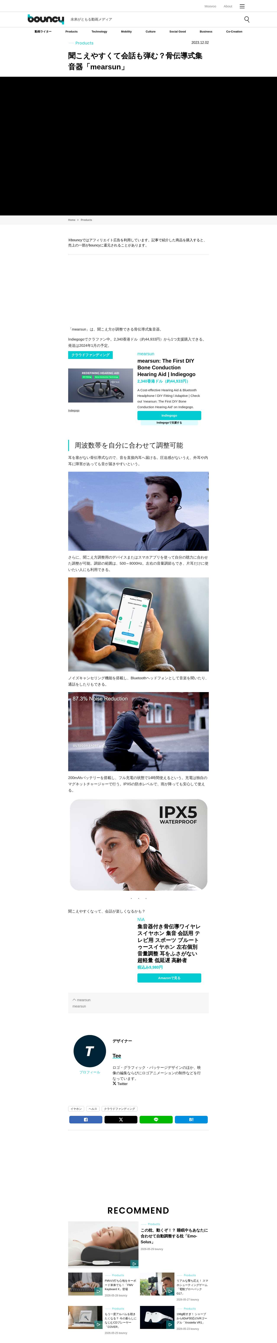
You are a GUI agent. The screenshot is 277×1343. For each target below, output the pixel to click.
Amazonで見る (169, 978)
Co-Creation (234, 31)
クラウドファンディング (119, 1108)
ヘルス (93, 1108)
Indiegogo (169, 415)
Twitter (122, 1084)
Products (71, 31)
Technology (99, 31)
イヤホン (76, 1108)
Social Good (177, 31)
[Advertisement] (138, 289)
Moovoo (210, 6)
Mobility (126, 31)
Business (206, 31)
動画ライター (43, 31)
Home (71, 220)
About (228, 6)
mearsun (83, 1000)
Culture (151, 31)
